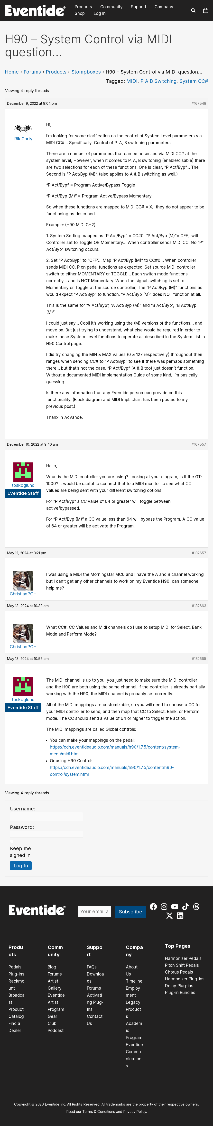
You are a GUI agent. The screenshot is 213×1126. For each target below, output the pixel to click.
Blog (52, 967)
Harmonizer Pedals (183, 958)
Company (164, 7)
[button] (193, 11)
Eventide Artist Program (56, 1001)
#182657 (199, 553)
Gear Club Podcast (56, 1021)
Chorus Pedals (179, 972)
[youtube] (176, 906)
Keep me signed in (20, 851)
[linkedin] (181, 915)
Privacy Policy (134, 1108)
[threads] (197, 906)
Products (83, 7)
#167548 (199, 103)
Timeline (134, 980)
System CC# (193, 81)
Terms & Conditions (98, 1108)
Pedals (15, 967)
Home (12, 72)
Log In (100, 13)
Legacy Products (133, 1008)
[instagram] (165, 906)
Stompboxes (86, 72)
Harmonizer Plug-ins (184, 979)
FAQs (92, 967)
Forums (32, 72)
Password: (22, 827)
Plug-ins (16, 973)
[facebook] (154, 906)
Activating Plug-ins (95, 1001)
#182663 (199, 605)
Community (111, 7)
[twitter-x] (170, 915)
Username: (22, 809)
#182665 (199, 658)
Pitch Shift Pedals (182, 965)
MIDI (132, 81)
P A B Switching (158, 81)
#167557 (199, 444)
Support (138, 7)
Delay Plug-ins (179, 986)
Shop (80, 13)
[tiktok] (186, 906)
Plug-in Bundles (180, 992)
